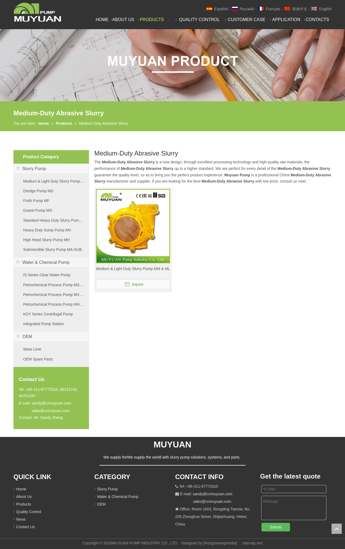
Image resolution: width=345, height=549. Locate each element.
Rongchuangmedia (220, 543)
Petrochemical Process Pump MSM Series (53, 285)
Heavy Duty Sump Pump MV (47, 230)
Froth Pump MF (36, 200)
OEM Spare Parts (38, 359)
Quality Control (28, 512)
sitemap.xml (252, 543)
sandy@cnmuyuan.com (51, 403)
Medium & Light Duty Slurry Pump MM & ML (53, 181)
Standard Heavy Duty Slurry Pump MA (53, 220)
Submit (276, 527)
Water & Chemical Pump (117, 496)
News (21, 519)
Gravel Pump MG (37, 210)
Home (21, 489)
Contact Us (25, 527)
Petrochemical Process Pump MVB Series (53, 294)
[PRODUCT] (172, 65)
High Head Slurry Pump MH (46, 240)
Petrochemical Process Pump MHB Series (53, 304)
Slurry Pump (107, 489)
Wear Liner (32, 349)
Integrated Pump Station (43, 324)
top (337, 529)
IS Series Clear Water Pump (46, 275)
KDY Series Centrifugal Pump (48, 314)
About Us (24, 496)
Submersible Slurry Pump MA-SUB (52, 249)
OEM (101, 504)
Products (23, 504)
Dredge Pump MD (38, 191)
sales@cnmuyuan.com (51, 411)
